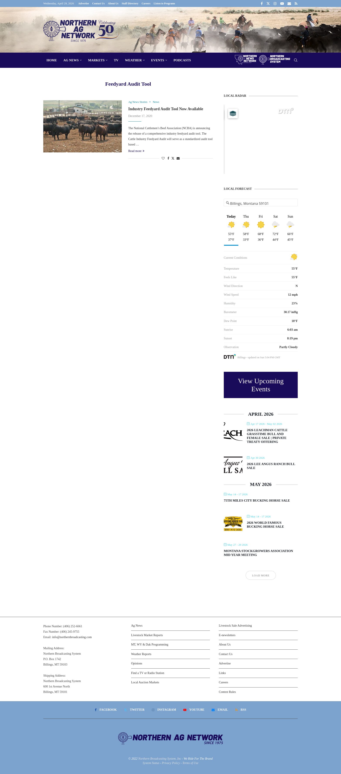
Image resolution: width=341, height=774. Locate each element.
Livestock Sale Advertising (235, 625)
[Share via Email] (178, 158)
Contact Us (98, 3)
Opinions (136, 663)
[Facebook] (262, 3)
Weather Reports (141, 654)
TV (116, 60)
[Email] (289, 3)
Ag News (71, 60)
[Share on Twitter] (172, 158)
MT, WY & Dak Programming (149, 644)
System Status (151, 763)
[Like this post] (163, 158)
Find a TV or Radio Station (147, 673)
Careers (146, 3)
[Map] (261, 139)
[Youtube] (282, 3)
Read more (136, 151)
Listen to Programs (164, 3)
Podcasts (182, 60)
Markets (96, 60)
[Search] (295, 60)
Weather (133, 60)
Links (222, 673)
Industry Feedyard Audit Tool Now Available (165, 109)
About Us (113, 3)
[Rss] (296, 3)
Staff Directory (130, 3)
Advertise (83, 3)
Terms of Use (190, 763)
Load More (260, 575)
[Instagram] (275, 3)
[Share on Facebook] (168, 158)
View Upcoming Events (261, 385)
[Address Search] (261, 203)
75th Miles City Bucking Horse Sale (257, 500)
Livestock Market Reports (147, 635)
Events (157, 60)
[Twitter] (268, 3)
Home (52, 60)
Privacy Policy (171, 763)
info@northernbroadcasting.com (72, 637)
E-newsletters (227, 635)
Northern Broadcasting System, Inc (159, 758)
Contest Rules (227, 692)
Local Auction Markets (145, 682)
